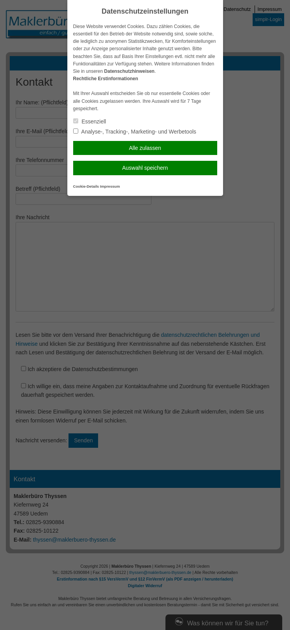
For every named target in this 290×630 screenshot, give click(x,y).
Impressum (110, 186)
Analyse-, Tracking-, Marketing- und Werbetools (135, 131)
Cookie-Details (86, 186)
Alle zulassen (145, 148)
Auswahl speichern (145, 168)
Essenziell (89, 121)
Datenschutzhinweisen (129, 71)
